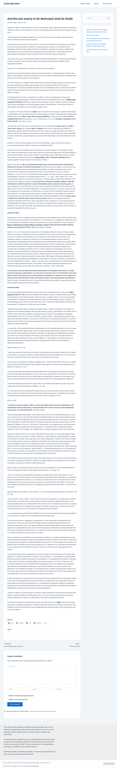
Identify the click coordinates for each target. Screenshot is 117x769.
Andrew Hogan (87, 3)
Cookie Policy (35, 766)
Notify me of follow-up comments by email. (21, 696)
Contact (97, 3)
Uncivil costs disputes (93, 35)
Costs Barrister (12, 3)
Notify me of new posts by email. (18, 700)
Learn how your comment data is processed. (44, 711)
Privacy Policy (107, 3)
